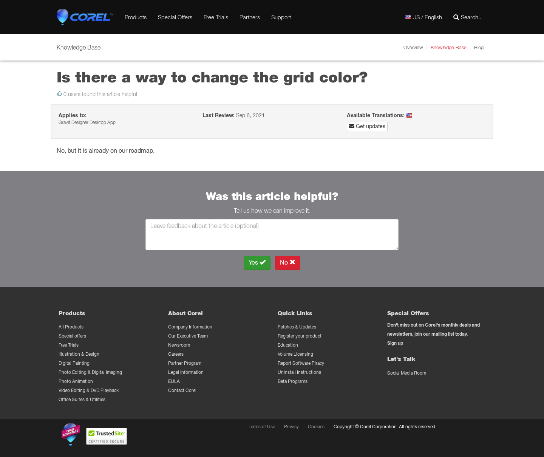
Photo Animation (76, 381)
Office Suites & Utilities (82, 399)
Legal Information (186, 372)
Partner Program (184, 363)
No (287, 262)
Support (281, 17)
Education (288, 345)
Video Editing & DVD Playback (89, 390)
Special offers (72, 336)
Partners (250, 17)
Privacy (291, 426)
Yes (257, 262)
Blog (479, 47)
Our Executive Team (188, 336)
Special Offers (175, 17)
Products (136, 17)
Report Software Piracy (301, 363)
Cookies (316, 426)
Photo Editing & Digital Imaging (90, 372)
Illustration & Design (79, 354)
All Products (71, 327)
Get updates (367, 126)
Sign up (395, 343)
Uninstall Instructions (299, 372)
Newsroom (179, 345)
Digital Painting (74, 363)
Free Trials (216, 17)
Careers (176, 354)
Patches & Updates (297, 327)
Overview (413, 47)
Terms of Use (262, 426)
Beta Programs (293, 381)
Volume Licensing (295, 354)
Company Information (190, 327)
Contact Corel (182, 390)
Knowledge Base (449, 47)
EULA (174, 381)
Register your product (299, 336)
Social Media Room (406, 373)
